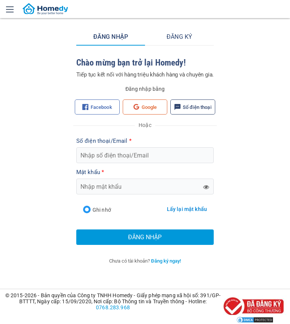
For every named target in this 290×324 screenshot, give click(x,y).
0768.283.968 (113, 307)
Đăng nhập (110, 36)
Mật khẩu (90, 172)
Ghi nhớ (97, 209)
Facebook (97, 107)
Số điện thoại (192, 107)
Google (145, 107)
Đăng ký (179, 36)
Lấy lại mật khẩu (187, 209)
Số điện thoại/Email (103, 141)
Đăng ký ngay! (166, 261)
